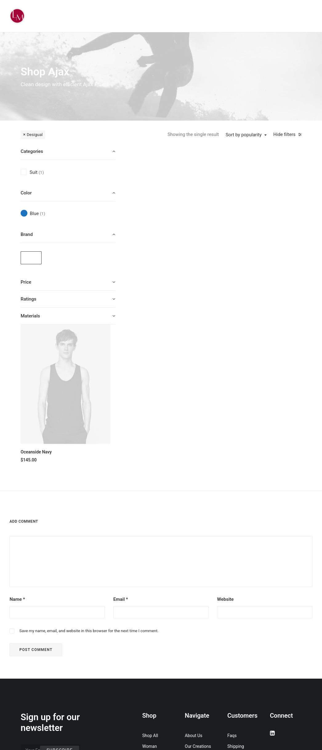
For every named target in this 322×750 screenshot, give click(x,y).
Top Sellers (152, 688)
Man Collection (156, 624)
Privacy (234, 634)
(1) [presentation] (41, 172)
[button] (163, 182)
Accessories (154, 634)
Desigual (35, 134)
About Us (193, 591)
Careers (192, 634)
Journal (192, 624)
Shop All (150, 591)
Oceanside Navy (153, 223)
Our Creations (198, 602)
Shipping (235, 602)
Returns (234, 613)
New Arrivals (154, 645)
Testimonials (197, 613)
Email (120, 455)
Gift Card (150, 678)
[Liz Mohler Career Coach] (17, 16)
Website (225, 455)
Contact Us (195, 645)
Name (17, 455)
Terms (233, 624)
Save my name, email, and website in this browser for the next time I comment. (89, 487)
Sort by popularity (244, 135)
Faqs (232, 591)
